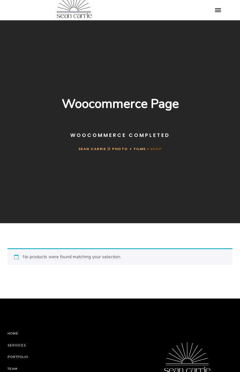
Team (13, 369)
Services (17, 345)
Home (13, 333)
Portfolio (18, 357)
